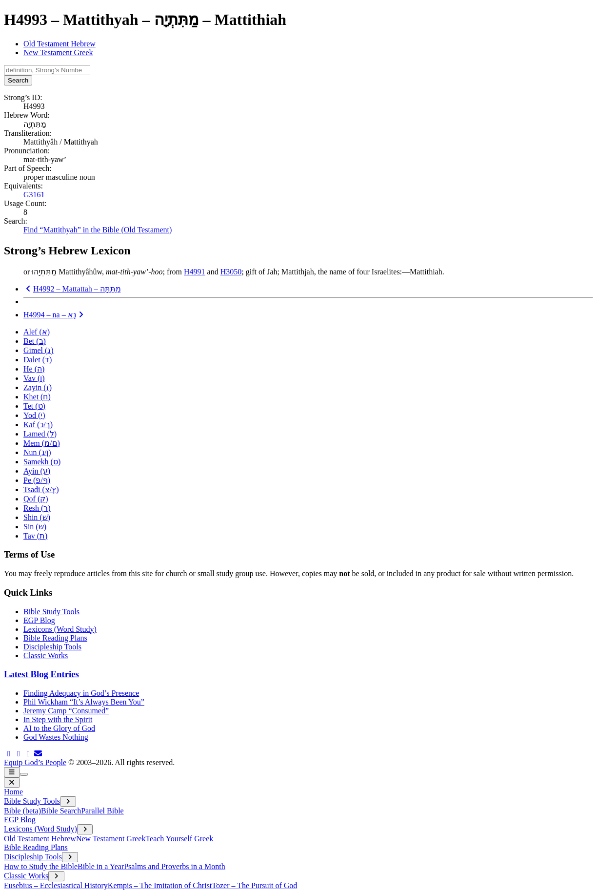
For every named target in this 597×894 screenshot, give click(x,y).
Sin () (34, 526)
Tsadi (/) (41, 489)
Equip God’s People (35, 762)
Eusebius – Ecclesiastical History (56, 885)
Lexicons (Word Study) (60, 629)
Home (13, 792)
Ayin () (36, 471)
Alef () (36, 332)
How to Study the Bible (41, 866)
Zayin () (37, 387)
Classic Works (45, 655)
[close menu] (12, 782)
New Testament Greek (58, 52)
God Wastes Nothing (55, 737)
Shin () (36, 517)
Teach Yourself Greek (179, 838)
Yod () (34, 415)
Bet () (34, 341)
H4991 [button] (194, 272)
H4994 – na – (54, 315)
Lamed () (40, 434)
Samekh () (41, 461)
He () (33, 369)
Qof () (35, 499)
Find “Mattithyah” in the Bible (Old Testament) (97, 230)
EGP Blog (39, 620)
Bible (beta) (22, 811)
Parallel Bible (102, 811)
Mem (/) (41, 443)
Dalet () (37, 359)
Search (18, 80)
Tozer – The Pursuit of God (254, 885)
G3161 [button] (34, 194)
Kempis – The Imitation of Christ (160, 885)
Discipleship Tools (52, 647)
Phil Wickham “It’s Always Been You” (83, 702)
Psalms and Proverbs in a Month (174, 866)
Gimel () (38, 350)
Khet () (37, 397)
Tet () (34, 406)
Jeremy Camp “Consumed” (66, 711)
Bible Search (61, 811)
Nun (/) (37, 452)
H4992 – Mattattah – (72, 289)
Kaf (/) (38, 424)
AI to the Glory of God (59, 728)
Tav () (35, 536)
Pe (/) (36, 480)
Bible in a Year (101, 866)
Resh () (37, 508)
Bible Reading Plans (55, 638)
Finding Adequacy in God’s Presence (81, 693)
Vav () (34, 378)
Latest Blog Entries (41, 674)
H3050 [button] (231, 272)
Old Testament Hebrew (59, 44)
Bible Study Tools (51, 611)
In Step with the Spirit (57, 719)
